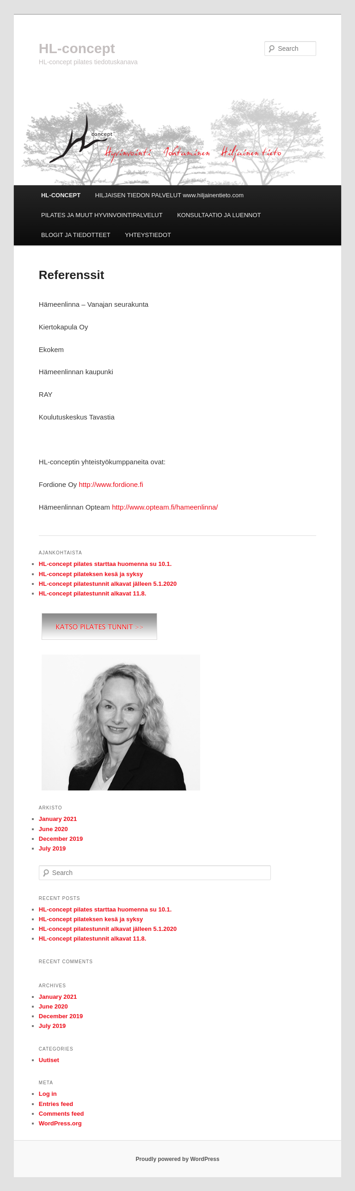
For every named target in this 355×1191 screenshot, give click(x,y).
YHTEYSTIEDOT (148, 234)
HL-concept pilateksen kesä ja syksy (91, 574)
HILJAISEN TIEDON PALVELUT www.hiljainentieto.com (169, 195)
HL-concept (77, 48)
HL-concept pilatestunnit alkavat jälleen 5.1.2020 (108, 583)
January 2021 (58, 818)
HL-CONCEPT (60, 195)
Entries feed (56, 1103)
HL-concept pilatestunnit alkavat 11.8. (93, 593)
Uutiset (49, 1060)
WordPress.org (60, 1123)
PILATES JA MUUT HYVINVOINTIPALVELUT (102, 215)
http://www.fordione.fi (111, 484)
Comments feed (61, 1113)
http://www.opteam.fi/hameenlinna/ (165, 507)
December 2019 (61, 838)
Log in (48, 1093)
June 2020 (53, 829)
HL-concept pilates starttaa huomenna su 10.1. (105, 563)
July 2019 (52, 848)
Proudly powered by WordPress (177, 1159)
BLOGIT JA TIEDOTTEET (75, 234)
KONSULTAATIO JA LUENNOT (219, 215)
